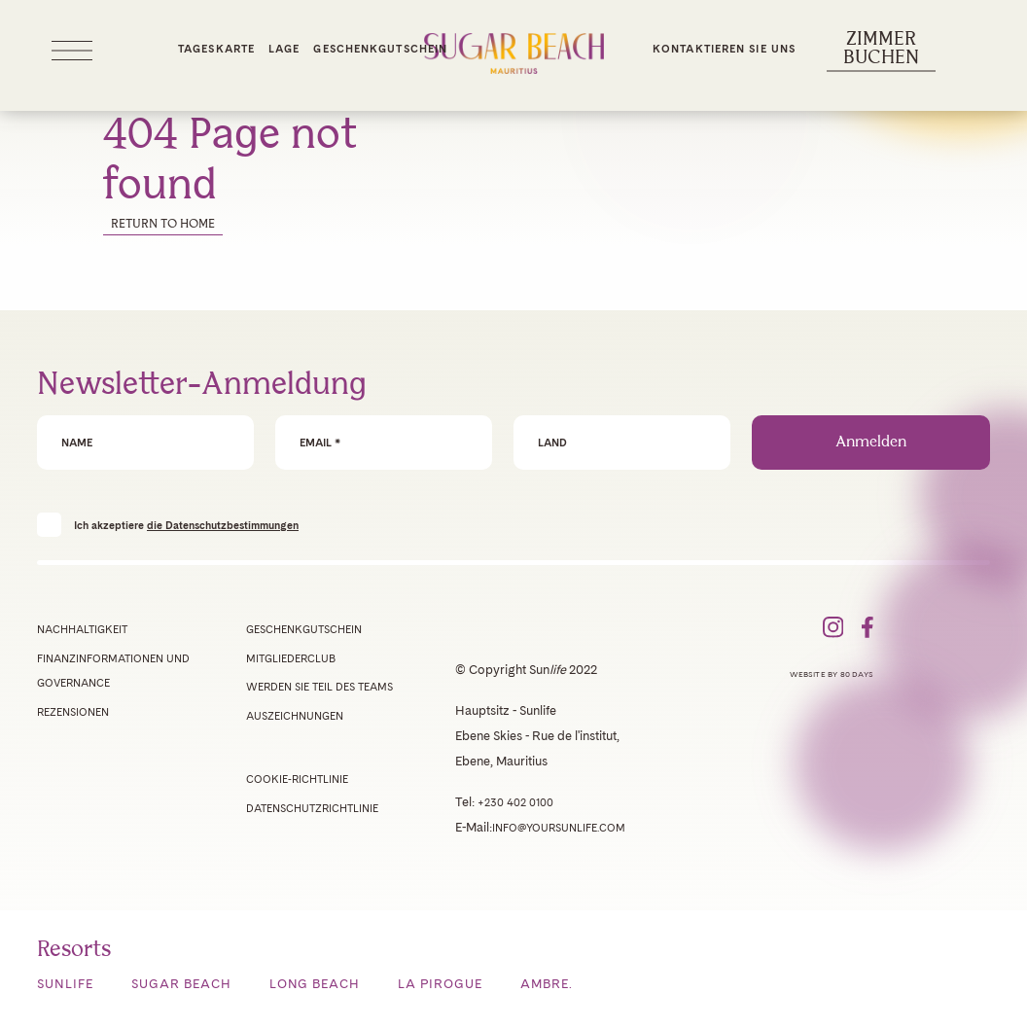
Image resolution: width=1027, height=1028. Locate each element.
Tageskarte (216, 48)
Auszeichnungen (294, 716)
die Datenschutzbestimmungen (223, 525)
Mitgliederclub (291, 658)
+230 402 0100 (515, 802)
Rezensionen (73, 712)
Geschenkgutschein (380, 48)
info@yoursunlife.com (558, 827)
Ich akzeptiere (186, 524)
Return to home (163, 224)
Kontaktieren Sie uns (724, 48)
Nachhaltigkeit (82, 629)
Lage (284, 48)
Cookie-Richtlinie (297, 779)
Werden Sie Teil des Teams (319, 686)
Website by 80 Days (831, 674)
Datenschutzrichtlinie (312, 808)
